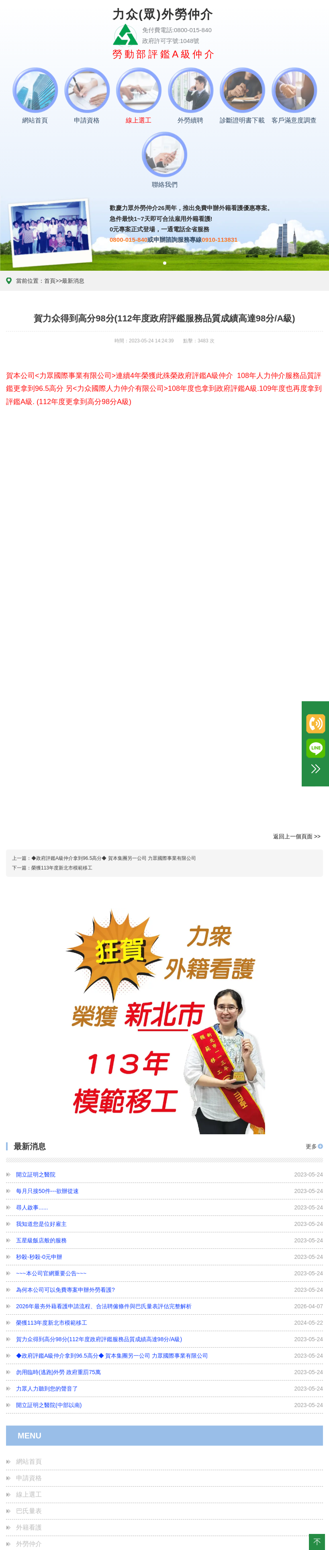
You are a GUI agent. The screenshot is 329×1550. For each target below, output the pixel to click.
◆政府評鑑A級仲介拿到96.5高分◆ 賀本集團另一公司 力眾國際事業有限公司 (169, 1511)
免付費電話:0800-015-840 (177, 30)
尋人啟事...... (169, 1363)
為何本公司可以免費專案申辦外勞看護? (169, 1445)
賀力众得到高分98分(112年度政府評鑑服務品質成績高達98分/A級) (169, 1495)
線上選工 (139, 92)
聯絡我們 (164, 156)
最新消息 (73, 281)
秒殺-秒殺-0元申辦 (169, 1412)
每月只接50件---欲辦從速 (169, 1346)
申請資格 (87, 92)
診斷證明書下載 (242, 92)
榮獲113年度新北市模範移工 (169, 1478)
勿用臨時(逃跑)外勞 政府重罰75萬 (169, 1527)
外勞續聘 (191, 92)
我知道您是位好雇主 (169, 1379)
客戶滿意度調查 (294, 92)
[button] (164, 263)
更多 (311, 1298)
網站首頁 (35, 92)
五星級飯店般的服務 (169, 1396)
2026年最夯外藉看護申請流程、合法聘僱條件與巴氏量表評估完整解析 (169, 1462)
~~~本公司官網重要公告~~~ (169, 1429)
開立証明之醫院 (169, 1330)
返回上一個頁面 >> (297, 841)
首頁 (49, 281)
